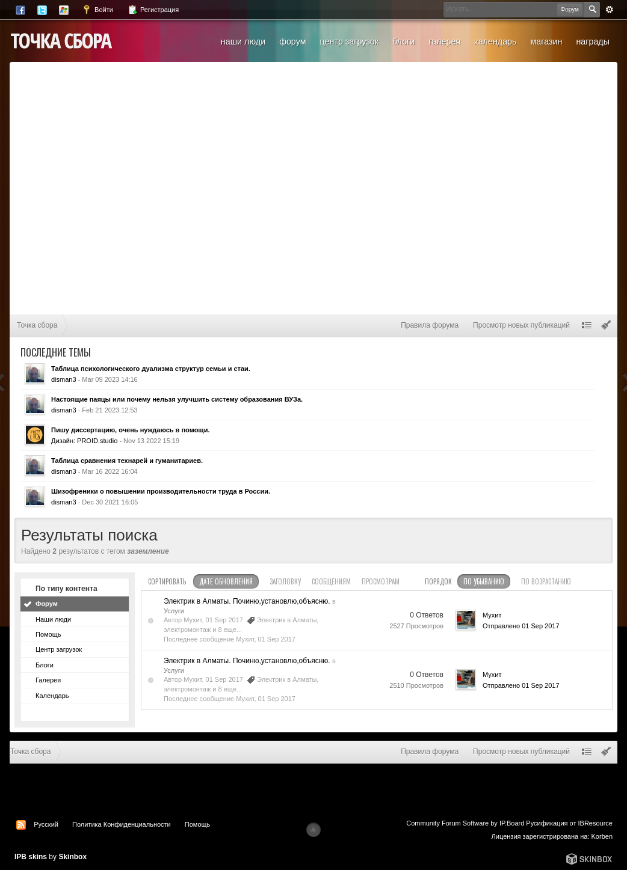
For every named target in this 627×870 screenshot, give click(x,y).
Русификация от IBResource (568, 823)
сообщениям (331, 581)
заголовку (285, 581)
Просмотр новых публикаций (521, 325)
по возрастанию (546, 581)
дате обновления (226, 581)
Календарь (495, 41)
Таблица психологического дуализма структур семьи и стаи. (150, 368)
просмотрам (381, 581)
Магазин (546, 41)
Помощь (48, 634)
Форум (292, 41)
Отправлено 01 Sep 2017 (521, 626)
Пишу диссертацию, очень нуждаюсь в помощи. (130, 429)
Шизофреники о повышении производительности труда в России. (160, 491)
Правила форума (430, 325)
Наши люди (243, 41)
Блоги (403, 41)
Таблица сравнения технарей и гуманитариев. (127, 460)
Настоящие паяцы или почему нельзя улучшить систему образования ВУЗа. (177, 399)
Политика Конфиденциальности (121, 824)
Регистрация (153, 9)
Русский (46, 824)
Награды (593, 41)
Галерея (444, 41)
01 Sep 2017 (276, 639)
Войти (97, 9)
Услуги (174, 610)
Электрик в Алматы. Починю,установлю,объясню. (247, 601)
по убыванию (483, 581)
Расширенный (609, 9)
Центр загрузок (349, 41)
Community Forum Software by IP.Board (465, 823)
